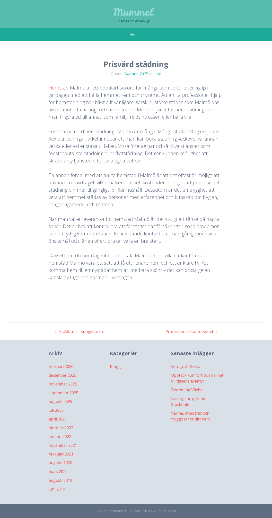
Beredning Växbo (187, 390)
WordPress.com (164, 511)
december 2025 (62, 375)
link (157, 74)
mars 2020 (58, 471)
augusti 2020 (60, 462)
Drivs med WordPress (112, 511)
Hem (133, 34)
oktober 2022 (61, 427)
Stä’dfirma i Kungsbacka (78, 331)
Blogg (115, 366)
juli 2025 (56, 410)
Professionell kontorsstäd (192, 331)
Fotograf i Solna (185, 366)
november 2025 (63, 384)
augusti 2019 (60, 480)
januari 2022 (60, 436)
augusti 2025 (60, 401)
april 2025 (58, 419)
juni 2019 (57, 489)
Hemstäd (59, 87)
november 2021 (63, 445)
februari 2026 (61, 366)
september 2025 (63, 392)
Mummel (133, 12)
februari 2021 (61, 454)
